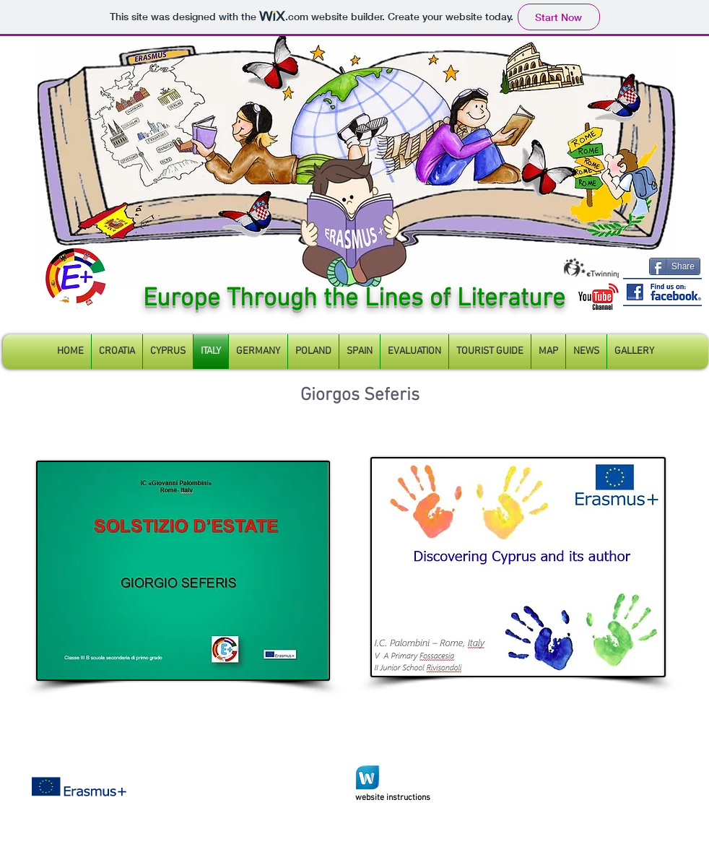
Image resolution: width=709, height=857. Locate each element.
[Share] (674, 266)
